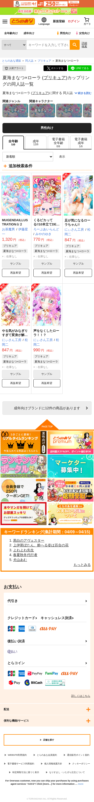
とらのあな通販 (11, 60)
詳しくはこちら (80, 695)
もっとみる (82, 565)
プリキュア (55, 77)
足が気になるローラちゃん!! (77, 222)
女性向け (82, 33)
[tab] (36, 143)
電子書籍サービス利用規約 (20, 763)
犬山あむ (20, 560)
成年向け (29, 33)
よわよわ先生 (23, 550)
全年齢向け (11, 33)
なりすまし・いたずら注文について (67, 772)
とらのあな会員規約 (47, 755)
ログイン (73, 21)
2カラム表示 (79, 157)
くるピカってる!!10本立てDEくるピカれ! (46, 224)
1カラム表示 (88, 157)
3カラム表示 (70, 157)
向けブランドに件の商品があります (47, 408)
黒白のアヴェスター (28, 540)
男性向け (63, 33)
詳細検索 (84, 45)
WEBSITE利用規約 (17, 755)
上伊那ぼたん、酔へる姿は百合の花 (41, 545)
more (80, 784)
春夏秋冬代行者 (25, 555)
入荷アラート (14, 68)
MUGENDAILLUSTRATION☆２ (15, 222)
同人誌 (29, 60)
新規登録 (59, 21)
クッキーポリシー (81, 763)
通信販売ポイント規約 (78, 755)
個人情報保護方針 (53, 763)
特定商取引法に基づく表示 (25, 772)
